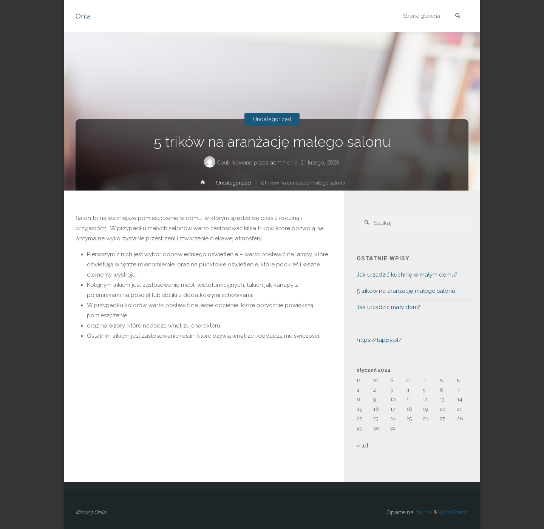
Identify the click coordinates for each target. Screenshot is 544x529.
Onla (83, 16)
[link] (457, 16)
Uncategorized (272, 119)
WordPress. (453, 512)
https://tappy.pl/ (379, 340)
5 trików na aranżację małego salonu (406, 291)
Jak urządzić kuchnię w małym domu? (407, 274)
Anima (423, 512)
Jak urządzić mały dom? (388, 307)
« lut (362, 445)
